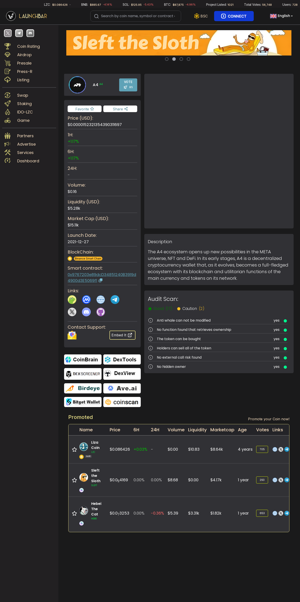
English (280, 16)
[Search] (135, 16)
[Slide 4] (188, 59)
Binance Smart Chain (88, 258)
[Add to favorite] (85, 109)
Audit (88, 456)
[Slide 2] (174, 59)
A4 (101, 84)
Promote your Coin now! (268, 419)
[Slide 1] (167, 59)
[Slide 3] (181, 59)
